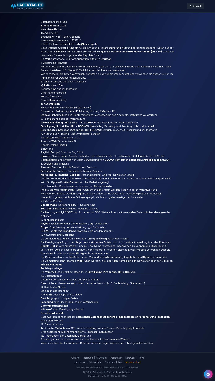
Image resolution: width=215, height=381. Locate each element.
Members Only (133, 362)
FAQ (120, 362)
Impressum (80, 362)
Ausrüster (75, 357)
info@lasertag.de (88, 44)
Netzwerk (130, 357)
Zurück (195, 6)
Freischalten (116, 357)
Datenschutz (95, 362)
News (141, 357)
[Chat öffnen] (208, 374)
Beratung (88, 357)
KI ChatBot (101, 357)
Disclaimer (110, 362)
